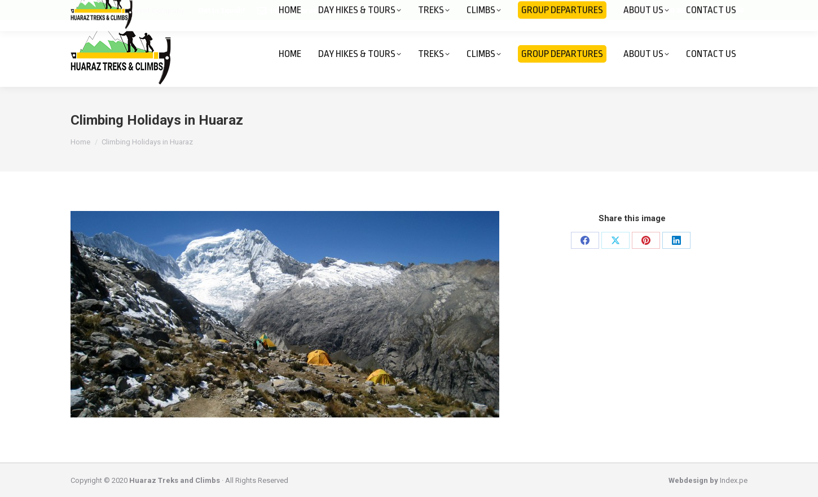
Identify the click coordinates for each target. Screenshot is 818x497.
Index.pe (733, 480)
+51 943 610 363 (661, 10)
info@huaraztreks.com (312, 10)
